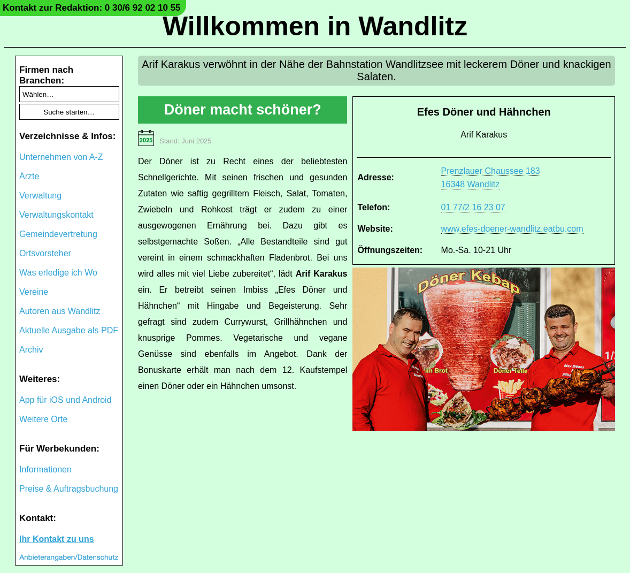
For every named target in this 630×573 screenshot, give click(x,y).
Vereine (33, 291)
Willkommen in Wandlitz (315, 26)
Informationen (45, 469)
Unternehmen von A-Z (61, 157)
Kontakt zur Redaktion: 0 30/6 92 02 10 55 (92, 8)
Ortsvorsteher (45, 253)
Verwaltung (40, 195)
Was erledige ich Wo (58, 272)
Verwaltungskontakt (56, 214)
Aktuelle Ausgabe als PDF (68, 330)
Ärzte (29, 176)
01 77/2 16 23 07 (473, 207)
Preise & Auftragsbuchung (68, 488)
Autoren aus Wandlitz (59, 311)
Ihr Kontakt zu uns (56, 539)
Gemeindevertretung (58, 234)
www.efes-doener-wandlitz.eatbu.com (512, 228)
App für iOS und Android (65, 399)
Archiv (31, 349)
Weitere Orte (43, 419)
